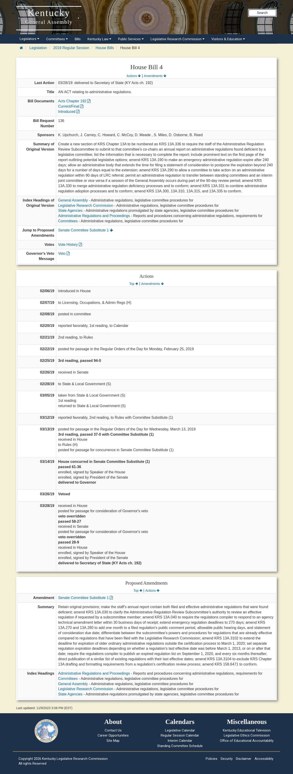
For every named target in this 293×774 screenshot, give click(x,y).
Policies (211, 759)
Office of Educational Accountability (247, 741)
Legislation (38, 48)
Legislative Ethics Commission (247, 735)
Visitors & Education (228, 39)
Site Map (113, 741)
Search (262, 13)
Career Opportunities (113, 735)
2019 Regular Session (71, 48)
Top (133, 284)
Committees (57, 39)
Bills (78, 39)
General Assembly (73, 200)
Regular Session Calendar (180, 735)
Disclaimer (243, 759)
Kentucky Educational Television (247, 730)
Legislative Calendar (180, 730)
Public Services (131, 39)
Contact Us (113, 730)
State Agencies (70, 210)
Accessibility (264, 759)
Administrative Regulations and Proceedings (94, 216)
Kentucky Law (99, 39)
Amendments (155, 76)
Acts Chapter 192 (74, 101)
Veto (63, 253)
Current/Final (70, 106)
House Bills (105, 48)
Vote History (70, 245)
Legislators (29, 39)
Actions (134, 76)
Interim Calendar (180, 741)
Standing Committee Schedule (180, 746)
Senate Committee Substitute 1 (85, 230)
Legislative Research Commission (178, 39)
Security (227, 759)
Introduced (69, 112)
